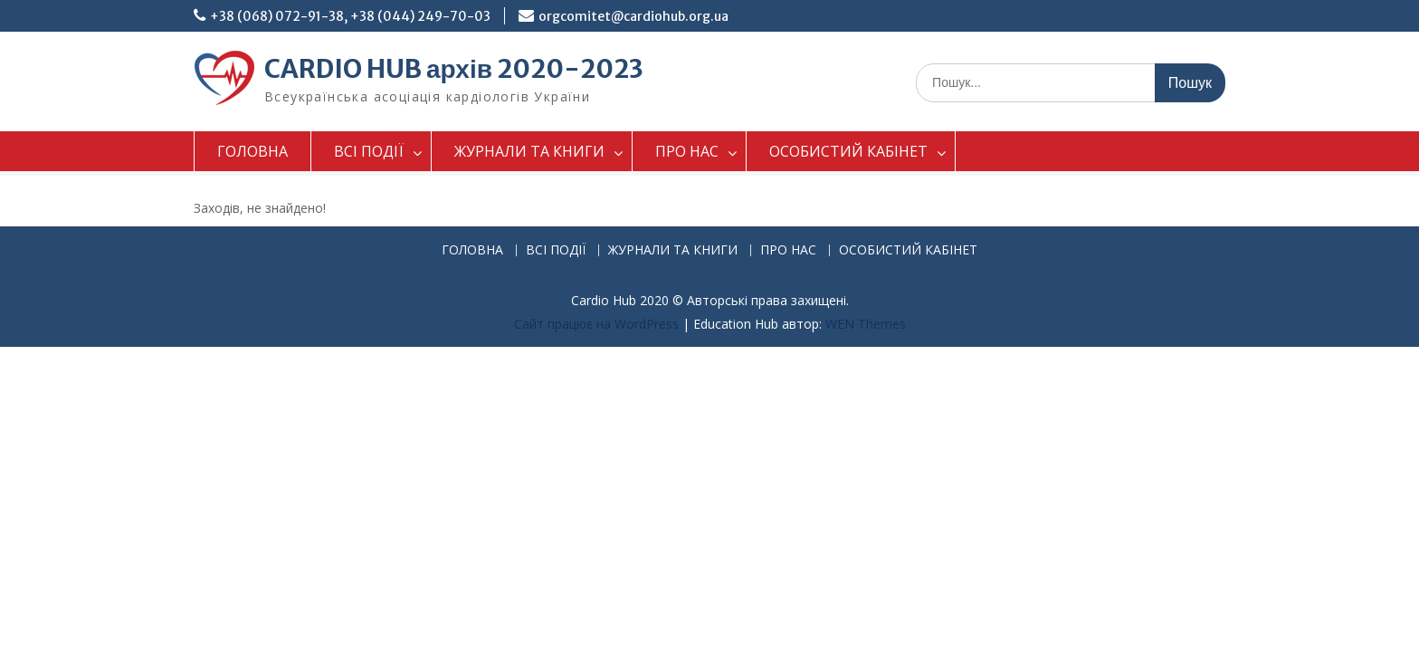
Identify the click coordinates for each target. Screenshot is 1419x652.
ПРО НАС (687, 151)
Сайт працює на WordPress (596, 323)
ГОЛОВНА (252, 151)
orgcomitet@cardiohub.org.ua (633, 16)
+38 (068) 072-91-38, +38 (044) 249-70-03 (350, 16)
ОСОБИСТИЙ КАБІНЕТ (848, 151)
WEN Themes (865, 323)
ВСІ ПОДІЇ (369, 151)
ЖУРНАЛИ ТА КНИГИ (529, 151)
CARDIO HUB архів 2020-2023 (453, 69)
